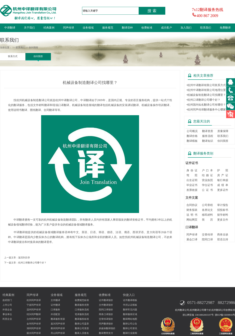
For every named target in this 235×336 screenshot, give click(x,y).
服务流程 (207, 136)
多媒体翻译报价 (107, 328)
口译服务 (55, 309)
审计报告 (222, 205)
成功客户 (166, 27)
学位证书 (207, 185)
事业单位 (7, 314)
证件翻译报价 (106, 300)
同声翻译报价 (106, 323)
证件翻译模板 (130, 300)
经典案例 (48, 27)
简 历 (207, 219)
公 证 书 (207, 190)
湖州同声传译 (34, 328)
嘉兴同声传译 (58, 323)
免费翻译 (225, 27)
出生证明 (191, 180)
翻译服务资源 (58, 319)
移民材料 (207, 214)
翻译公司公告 (130, 323)
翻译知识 (207, 140)
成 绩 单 (222, 185)
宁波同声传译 (34, 305)
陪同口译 (207, 239)
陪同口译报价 (106, 309)
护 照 (222, 170)
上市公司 (7, 305)
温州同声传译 (34, 309)
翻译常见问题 (130, 309)
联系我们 (205, 27)
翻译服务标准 (82, 319)
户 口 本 (207, 170)
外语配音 (55, 314)
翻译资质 (207, 131)
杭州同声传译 (34, 300)
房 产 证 (222, 175)
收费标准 (146, 27)
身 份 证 (191, 170)
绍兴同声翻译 (34, 314)
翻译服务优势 (82, 305)
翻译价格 (192, 136)
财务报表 (191, 209)
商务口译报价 (106, 314)
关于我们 (29, 27)
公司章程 (207, 205)
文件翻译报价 (106, 305)
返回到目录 (24, 257)
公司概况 (192, 131)
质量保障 (222, 131)
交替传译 (207, 234)
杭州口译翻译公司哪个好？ (32, 262)
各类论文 (207, 209)
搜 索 (151, 11)
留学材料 (222, 214)
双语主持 (222, 239)
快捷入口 (129, 294)
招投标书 (222, 209)
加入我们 (186, 27)
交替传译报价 (106, 319)
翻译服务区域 (130, 314)
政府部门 (7, 300)
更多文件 (222, 219)
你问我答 (38, 56)
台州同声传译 (34, 319)
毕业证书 (191, 185)
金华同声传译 (34, 323)
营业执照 (207, 180)
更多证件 (222, 190)
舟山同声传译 (58, 333)
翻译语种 (127, 27)
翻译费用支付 (106, 333)
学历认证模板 (130, 305)
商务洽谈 (222, 234)
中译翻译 (9, 27)
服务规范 (107, 27)
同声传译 (68, 27)
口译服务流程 (82, 309)
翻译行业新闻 (130, 333)
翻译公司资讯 (130, 328)
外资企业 (7, 309)
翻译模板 (192, 140)
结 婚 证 (207, 175)
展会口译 (191, 239)
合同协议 (191, 205)
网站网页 (191, 219)
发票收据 (191, 190)
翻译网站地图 (130, 319)
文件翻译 (55, 300)
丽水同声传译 (34, 333)
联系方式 (12, 56)
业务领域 (88, 27)
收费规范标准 (82, 300)
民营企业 (7, 319)
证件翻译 (55, 305)
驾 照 (191, 175)
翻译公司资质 (82, 328)
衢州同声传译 (58, 328)
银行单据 (222, 180)
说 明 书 (191, 214)
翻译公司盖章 (82, 323)
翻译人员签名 (82, 333)
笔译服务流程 (82, 314)
